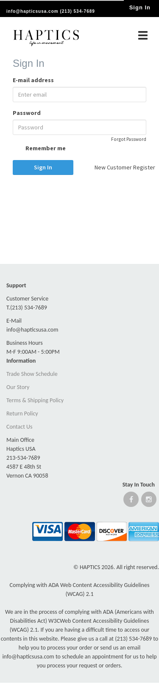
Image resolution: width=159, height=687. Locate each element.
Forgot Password (128, 139)
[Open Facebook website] (131, 501)
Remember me (39, 149)
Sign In (43, 167)
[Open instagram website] (149, 501)
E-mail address (33, 80)
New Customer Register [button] (121, 167)
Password (27, 113)
